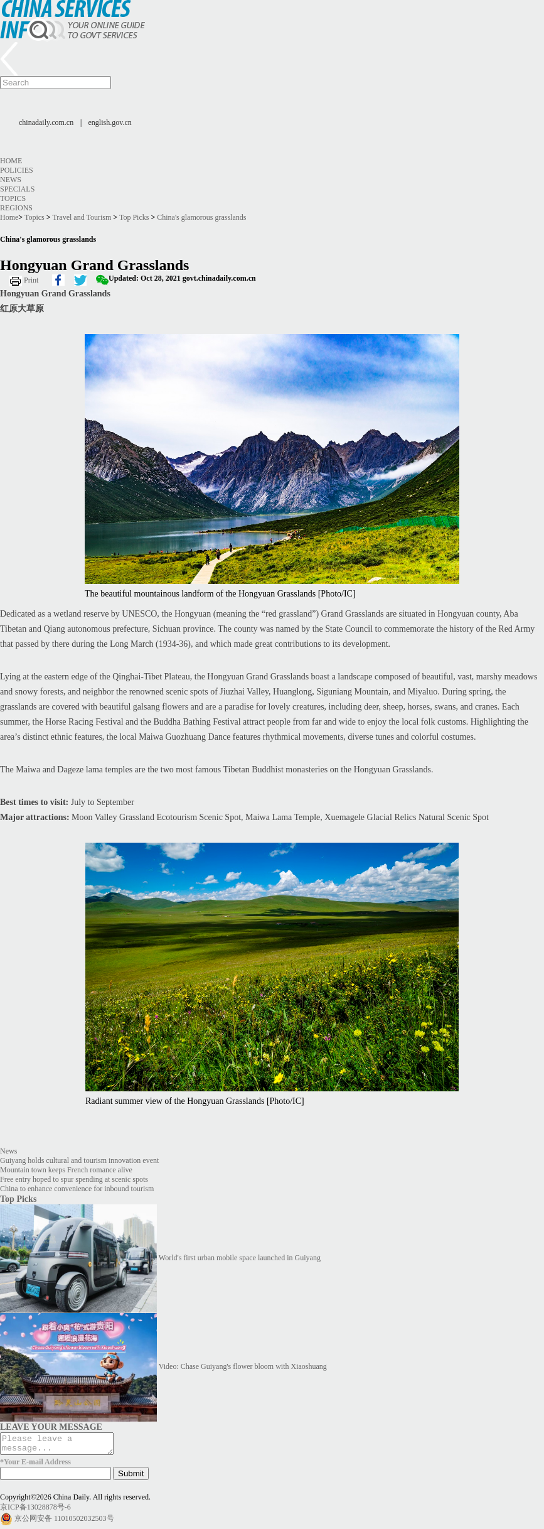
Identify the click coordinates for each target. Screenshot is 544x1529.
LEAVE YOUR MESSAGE (51, 1427)
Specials (17, 189)
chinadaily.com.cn (46, 122)
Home (11, 160)
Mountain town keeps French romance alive (66, 1169)
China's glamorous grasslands (201, 217)
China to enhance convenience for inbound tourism (77, 1188)
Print (31, 280)
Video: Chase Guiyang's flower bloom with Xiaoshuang (243, 1366)
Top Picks (134, 217)
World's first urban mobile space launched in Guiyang (240, 1257)
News (10, 179)
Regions (16, 207)
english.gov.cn (110, 122)
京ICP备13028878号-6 (35, 1510)
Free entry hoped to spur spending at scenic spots (74, 1179)
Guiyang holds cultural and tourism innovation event (79, 1160)
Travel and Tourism (81, 217)
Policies (16, 170)
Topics (13, 198)
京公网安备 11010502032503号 (64, 1522)
